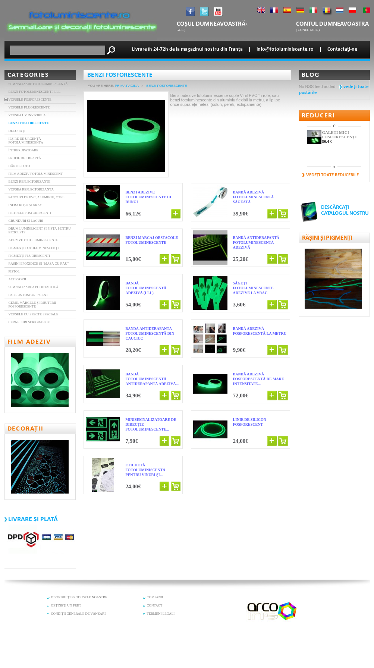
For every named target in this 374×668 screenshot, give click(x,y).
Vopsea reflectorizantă (31, 189)
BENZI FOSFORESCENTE (29, 123)
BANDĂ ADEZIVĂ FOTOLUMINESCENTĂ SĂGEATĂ (253, 197)
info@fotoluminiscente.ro (285, 49)
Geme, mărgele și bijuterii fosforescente (32, 304)
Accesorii (17, 279)
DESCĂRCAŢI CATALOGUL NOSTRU (345, 210)
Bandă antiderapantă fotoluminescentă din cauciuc (150, 333)
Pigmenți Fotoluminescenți (34, 248)
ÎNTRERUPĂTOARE (23, 150)
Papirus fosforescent (28, 295)
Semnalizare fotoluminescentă (38, 84)
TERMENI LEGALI (161, 613)
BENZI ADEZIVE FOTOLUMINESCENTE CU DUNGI (149, 197)
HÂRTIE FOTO (19, 166)
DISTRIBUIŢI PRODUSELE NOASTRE (79, 597)
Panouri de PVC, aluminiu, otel (37, 197)
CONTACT (155, 605)
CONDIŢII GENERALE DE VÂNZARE (79, 613)
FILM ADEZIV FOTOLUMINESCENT (36, 174)
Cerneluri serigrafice (29, 322)
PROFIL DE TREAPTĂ (25, 158)
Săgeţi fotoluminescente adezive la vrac (253, 288)
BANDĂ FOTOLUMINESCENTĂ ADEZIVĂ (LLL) (146, 288)
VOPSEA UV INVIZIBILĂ (27, 115)
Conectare (308, 30)
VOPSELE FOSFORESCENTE (30, 99)
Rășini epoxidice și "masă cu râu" (39, 263)
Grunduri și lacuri (26, 221)
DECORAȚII (18, 131)
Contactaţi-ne (342, 49)
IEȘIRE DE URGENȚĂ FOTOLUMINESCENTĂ (26, 140)
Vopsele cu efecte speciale (34, 314)
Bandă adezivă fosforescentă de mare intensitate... (258, 379)
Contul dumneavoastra (332, 24)
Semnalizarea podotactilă (34, 287)
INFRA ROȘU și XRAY (25, 205)
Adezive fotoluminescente (34, 240)
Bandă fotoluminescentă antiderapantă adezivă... (152, 379)
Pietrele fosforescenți (30, 213)
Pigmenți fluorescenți (29, 256)
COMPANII (155, 597)
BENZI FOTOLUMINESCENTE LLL (35, 92)
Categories (28, 75)
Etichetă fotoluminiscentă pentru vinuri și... (146, 470)
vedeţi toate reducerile (332, 175)
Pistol (14, 271)
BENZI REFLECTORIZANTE (30, 181)
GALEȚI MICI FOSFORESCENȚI (339, 134)
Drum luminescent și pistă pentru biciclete (40, 230)
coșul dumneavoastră (211, 24)
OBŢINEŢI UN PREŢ (66, 605)
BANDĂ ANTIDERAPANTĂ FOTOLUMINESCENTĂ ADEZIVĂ (256, 242)
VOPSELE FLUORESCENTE (29, 107)
